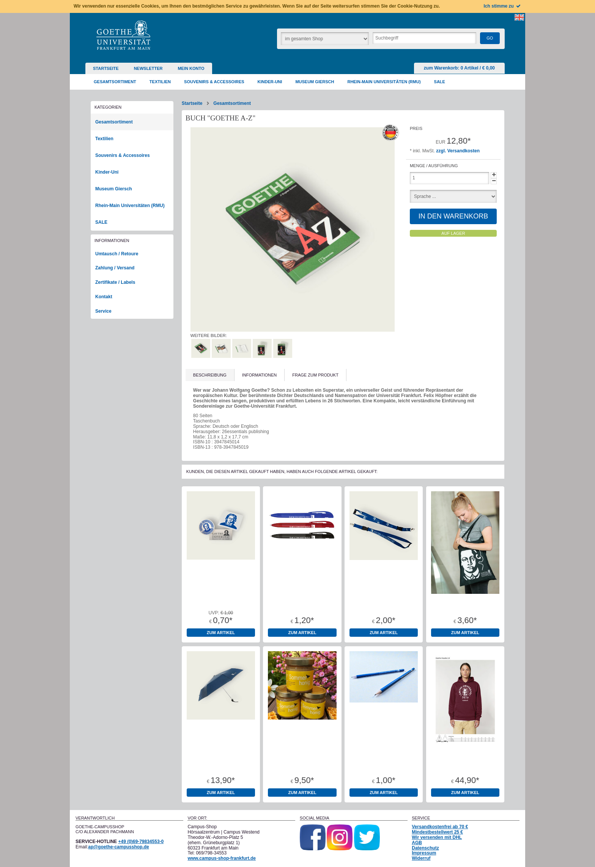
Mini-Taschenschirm (221, 758)
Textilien (104, 138)
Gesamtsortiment (232, 103)
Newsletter (148, 68)
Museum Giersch (113, 188)
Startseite (106, 68)
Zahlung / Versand (114, 268)
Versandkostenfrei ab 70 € (440, 826)
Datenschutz (425, 848)
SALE (101, 222)
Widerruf (421, 858)
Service (103, 311)
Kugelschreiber (302, 598)
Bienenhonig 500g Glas (302, 758)
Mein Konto (191, 68)
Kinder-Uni (106, 172)
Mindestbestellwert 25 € (437, 832)
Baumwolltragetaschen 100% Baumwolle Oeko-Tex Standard (465, 603)
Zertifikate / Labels (115, 282)
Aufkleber (221, 598)
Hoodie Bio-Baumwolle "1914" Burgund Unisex (465, 760)
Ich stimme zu (502, 6)
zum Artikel (221, 632)
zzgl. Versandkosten (458, 150)
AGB (417, 842)
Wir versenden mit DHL (437, 837)
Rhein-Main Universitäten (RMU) (130, 205)
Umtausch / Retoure (116, 253)
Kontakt (103, 296)
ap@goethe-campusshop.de (118, 847)
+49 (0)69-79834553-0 (141, 841)
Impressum (424, 853)
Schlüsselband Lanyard (383, 598)
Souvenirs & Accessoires (122, 155)
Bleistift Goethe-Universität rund (384, 760)
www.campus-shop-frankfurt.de (221, 858)
